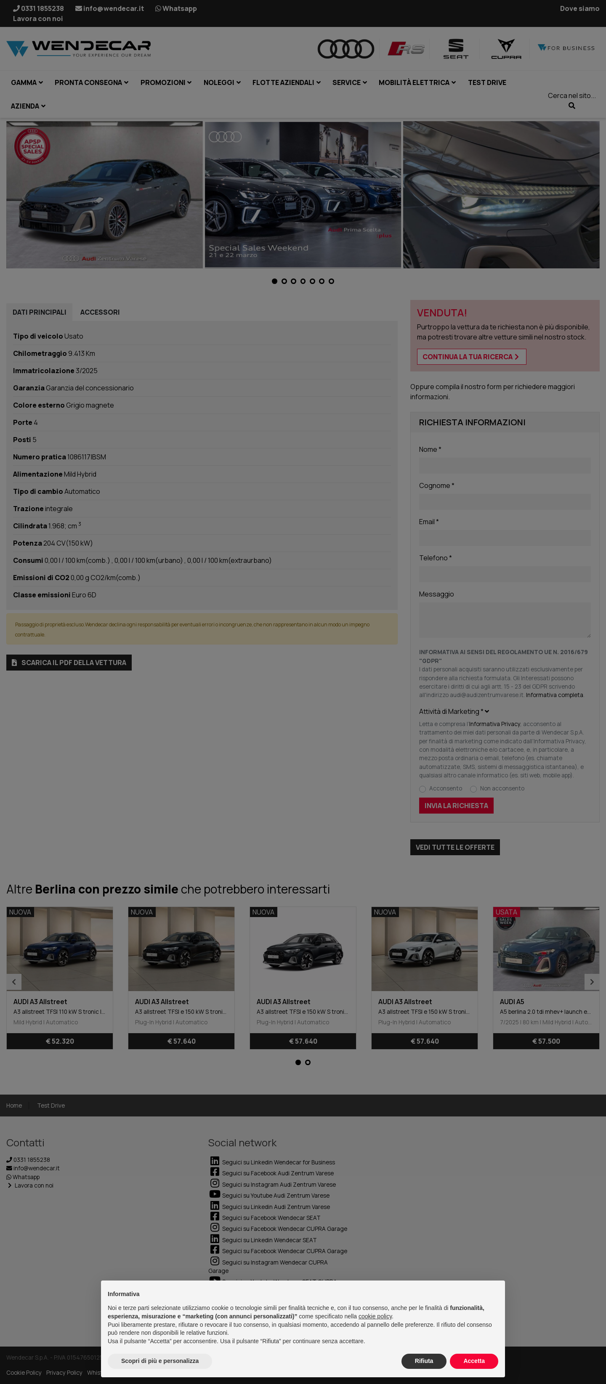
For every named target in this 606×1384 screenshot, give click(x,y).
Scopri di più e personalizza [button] (160, 1360)
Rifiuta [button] (424, 1360)
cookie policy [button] (375, 1316)
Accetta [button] (474, 1360)
